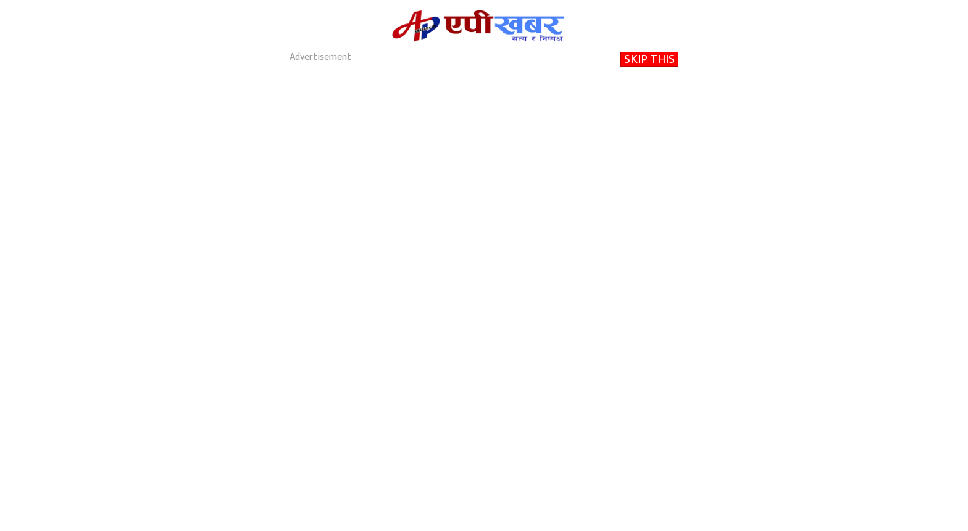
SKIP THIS (649, 59)
